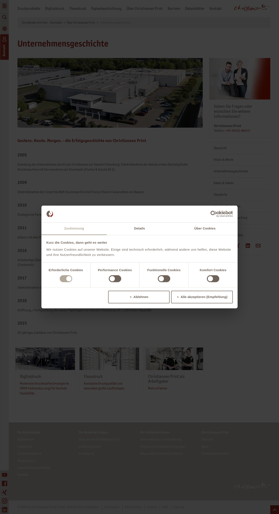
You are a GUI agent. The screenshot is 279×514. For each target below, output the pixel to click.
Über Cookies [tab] (205, 228)
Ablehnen (140, 297)
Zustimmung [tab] (74, 228)
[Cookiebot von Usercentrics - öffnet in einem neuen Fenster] (214, 214)
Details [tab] (139, 228)
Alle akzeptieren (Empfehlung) (203, 297)
